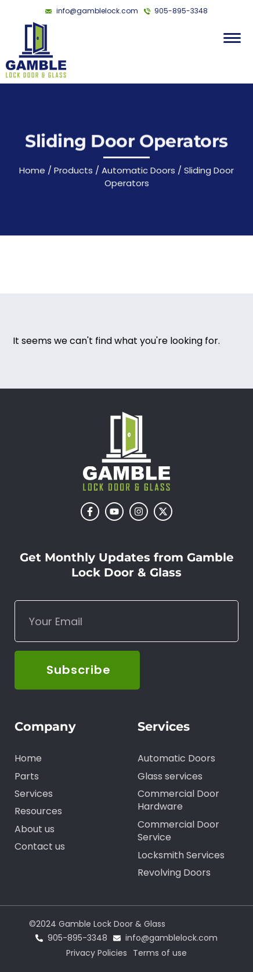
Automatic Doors (138, 172)
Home (32, 172)
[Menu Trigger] (232, 38)
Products (73, 172)
